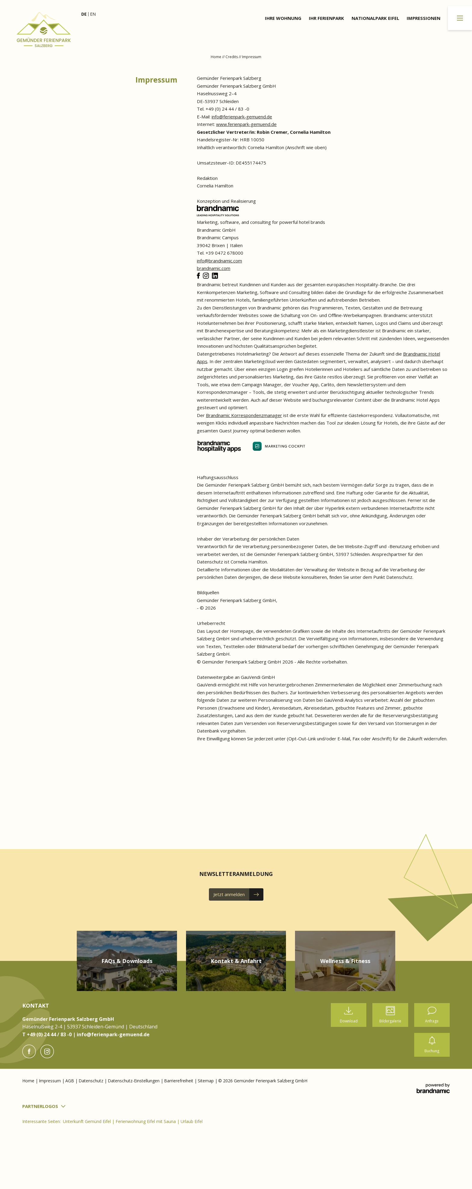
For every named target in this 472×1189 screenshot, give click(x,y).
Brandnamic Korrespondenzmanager (244, 415)
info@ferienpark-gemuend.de (242, 117)
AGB (70, 1081)
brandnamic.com (213, 268)
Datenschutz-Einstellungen (134, 1081)
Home (216, 56)
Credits (232, 56)
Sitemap (206, 1081)
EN (93, 14)
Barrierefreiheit (179, 1081)
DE (84, 14)
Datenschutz (91, 1081)
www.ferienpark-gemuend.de (246, 124)
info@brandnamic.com (219, 261)
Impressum (50, 1081)
